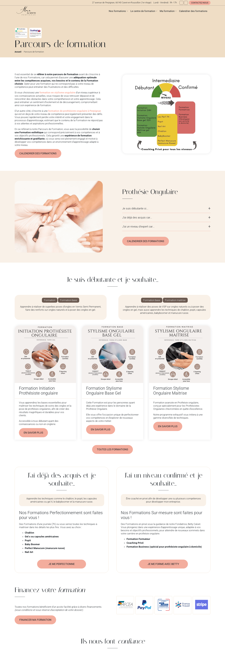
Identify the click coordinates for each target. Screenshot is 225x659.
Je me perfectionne (61, 564)
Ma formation (167, 11)
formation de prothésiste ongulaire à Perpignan (74, 110)
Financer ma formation (36, 620)
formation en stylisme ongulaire (57, 92)
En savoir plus (34, 433)
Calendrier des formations (193, 11)
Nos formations (117, 11)
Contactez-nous (199, 3)
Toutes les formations (112, 449)
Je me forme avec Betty (163, 564)
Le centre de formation (142, 11)
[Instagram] (186, 3)
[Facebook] (181, 3)
